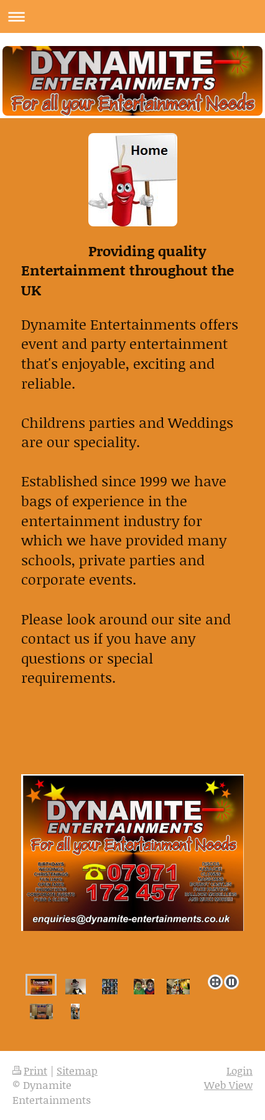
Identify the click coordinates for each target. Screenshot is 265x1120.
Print (29, 1070)
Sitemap (77, 1070)
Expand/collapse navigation (132, 16)
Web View (228, 1084)
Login (239, 1070)
